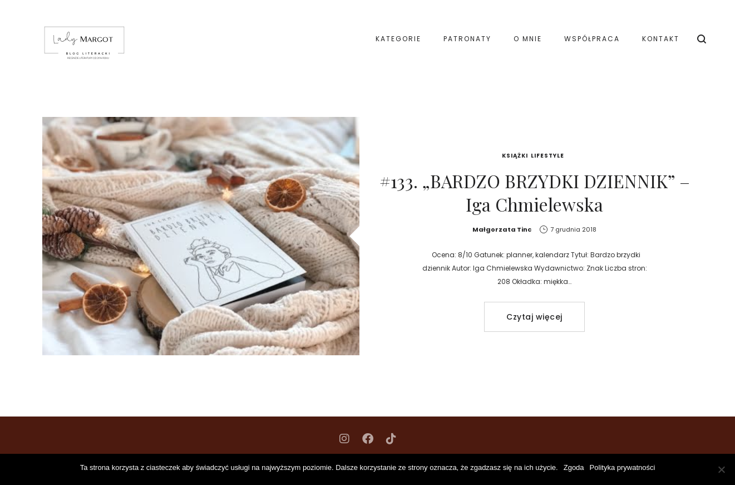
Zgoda (574, 467)
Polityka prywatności (622, 467)
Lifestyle (547, 155)
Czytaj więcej (534, 316)
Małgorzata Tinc (501, 229)
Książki (515, 155)
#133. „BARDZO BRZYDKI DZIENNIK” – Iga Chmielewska (534, 192)
